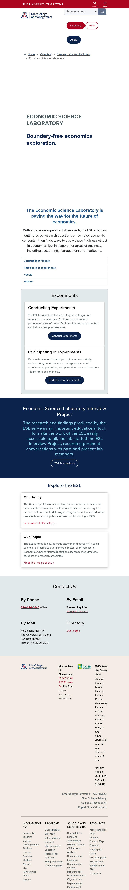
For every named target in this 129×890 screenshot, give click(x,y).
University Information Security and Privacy (64, 881)
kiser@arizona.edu (77, 486)
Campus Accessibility (93, 686)
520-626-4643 (30, 482)
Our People (73, 505)
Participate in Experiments (40, 142)
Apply (73, 39)
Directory (75, 25)
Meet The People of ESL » (39, 437)
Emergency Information (76, 677)
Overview (45, 54)
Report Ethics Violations (92, 690)
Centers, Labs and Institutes (73, 54)
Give (92, 25)
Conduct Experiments (37, 135)
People (28, 149)
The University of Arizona (91, 885)
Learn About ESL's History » (40, 398)
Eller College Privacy (94, 681)
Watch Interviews (64, 338)
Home (31, 54)
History (28, 156)
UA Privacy (99, 677)
